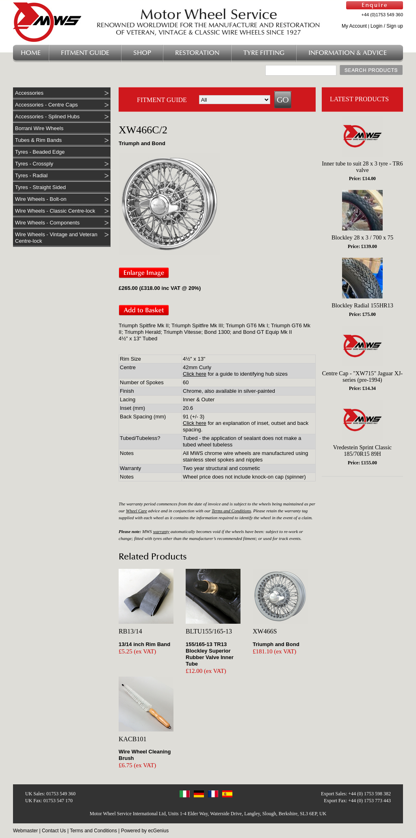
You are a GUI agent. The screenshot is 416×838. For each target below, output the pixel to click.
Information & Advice (347, 53)
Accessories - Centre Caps (46, 105)
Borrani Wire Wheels (39, 128)
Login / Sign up (386, 26)
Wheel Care (136, 510)
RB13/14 (130, 631)
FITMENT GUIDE (162, 99)
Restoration (197, 53)
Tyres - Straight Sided (40, 187)
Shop (142, 53)
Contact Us (54, 831)
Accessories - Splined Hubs (47, 116)
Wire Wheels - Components (47, 223)
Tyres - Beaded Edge (40, 152)
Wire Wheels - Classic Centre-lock (55, 211)
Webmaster (25, 831)
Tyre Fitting (263, 53)
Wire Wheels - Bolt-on (40, 199)
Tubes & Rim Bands (38, 140)
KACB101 (132, 739)
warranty (161, 531)
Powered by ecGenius (145, 831)
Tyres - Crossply (34, 164)
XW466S (265, 631)
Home (31, 53)
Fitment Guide (85, 53)
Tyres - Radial (31, 175)
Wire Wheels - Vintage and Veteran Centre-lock (56, 237)
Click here (194, 374)
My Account (354, 26)
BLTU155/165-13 (209, 631)
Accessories (29, 93)
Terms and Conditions (231, 510)
